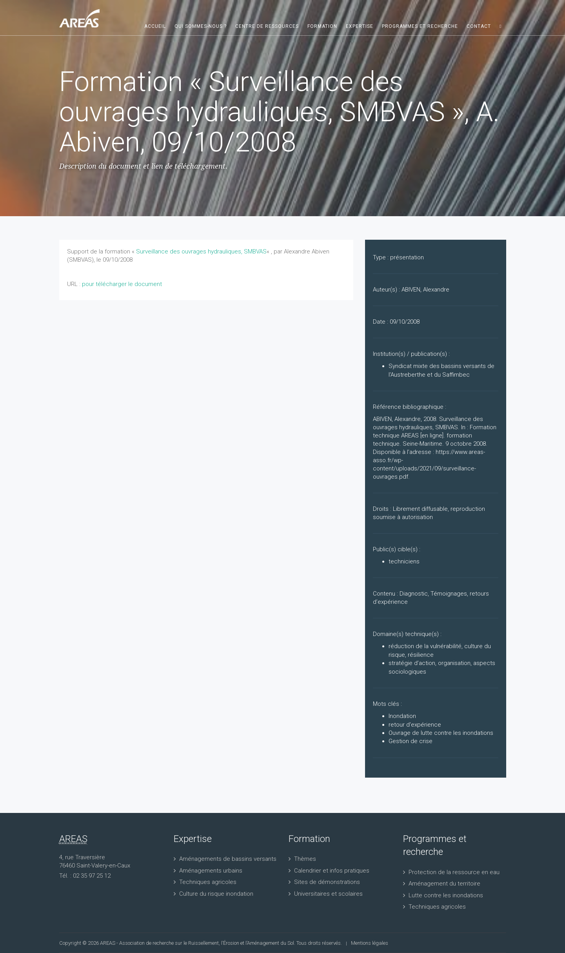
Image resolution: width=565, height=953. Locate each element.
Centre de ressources (267, 26)
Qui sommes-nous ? (200, 26)
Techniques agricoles (207, 882)
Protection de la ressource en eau (454, 872)
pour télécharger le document (122, 284)
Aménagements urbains (210, 870)
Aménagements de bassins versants (227, 858)
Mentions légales (369, 943)
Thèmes (305, 858)
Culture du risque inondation (216, 893)
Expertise (359, 26)
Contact (479, 26)
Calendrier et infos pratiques (331, 870)
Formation (322, 26)
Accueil (155, 26)
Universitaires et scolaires (328, 893)
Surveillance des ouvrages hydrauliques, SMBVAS (201, 251)
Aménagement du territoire (444, 883)
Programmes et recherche (420, 26)
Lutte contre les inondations (446, 895)
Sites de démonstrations (327, 882)
